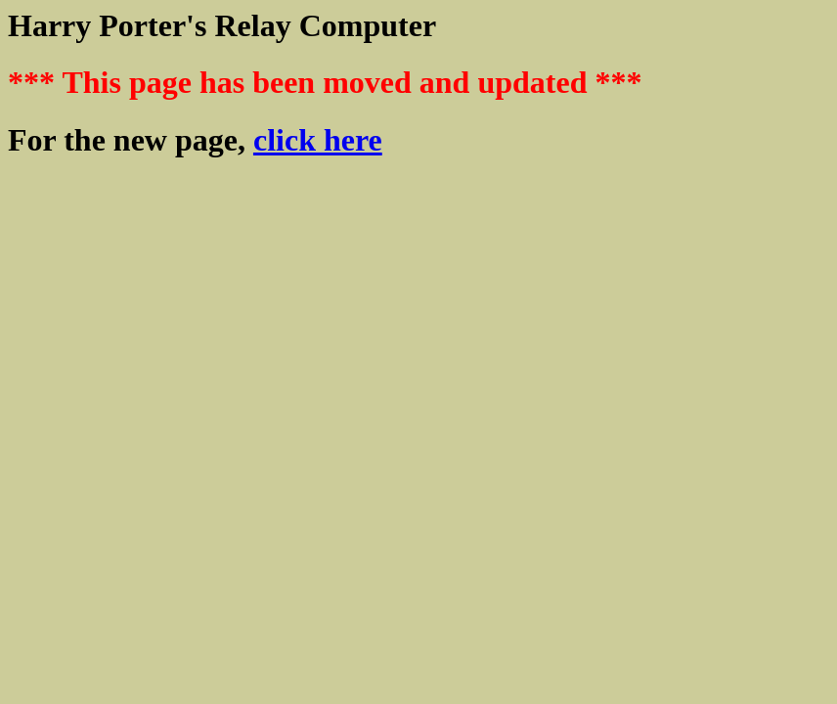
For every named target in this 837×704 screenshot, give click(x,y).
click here (317, 139)
